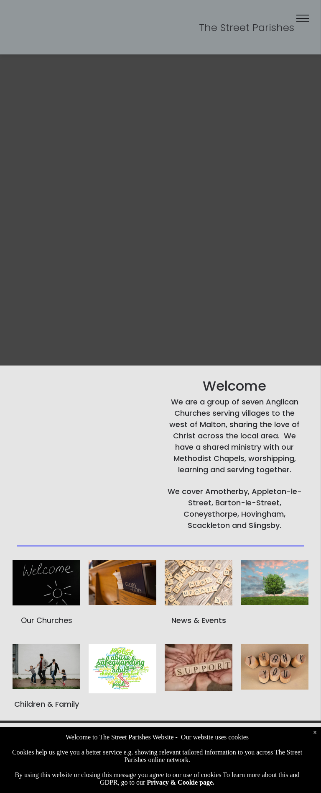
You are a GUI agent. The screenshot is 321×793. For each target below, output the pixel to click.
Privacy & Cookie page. (180, 782)
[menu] (302, 18)
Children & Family (46, 704)
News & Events (198, 620)
